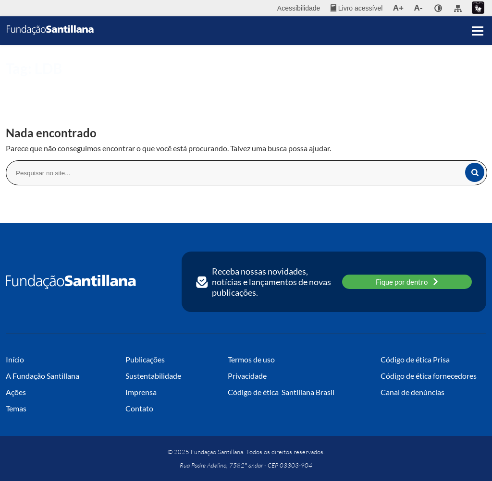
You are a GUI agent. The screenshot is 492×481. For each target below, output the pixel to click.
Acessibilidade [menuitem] (298, 8)
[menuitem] (356, 8)
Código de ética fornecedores (429, 375)
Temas (16, 408)
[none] (438, 8)
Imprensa (141, 392)
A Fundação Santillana (42, 375)
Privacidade (247, 375)
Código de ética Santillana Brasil (281, 392)
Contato (139, 408)
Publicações (145, 359)
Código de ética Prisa (415, 359)
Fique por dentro (407, 281)
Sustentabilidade (153, 375)
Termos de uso (251, 359)
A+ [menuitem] (398, 7)
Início (13, 84)
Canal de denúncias (412, 392)
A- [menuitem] (418, 7)
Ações (16, 392)
